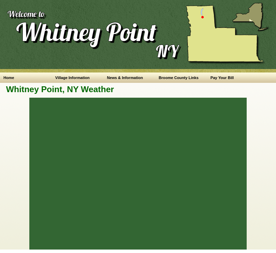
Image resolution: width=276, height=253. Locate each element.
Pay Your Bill (222, 78)
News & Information (125, 78)
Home (8, 78)
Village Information (72, 78)
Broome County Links (178, 78)
